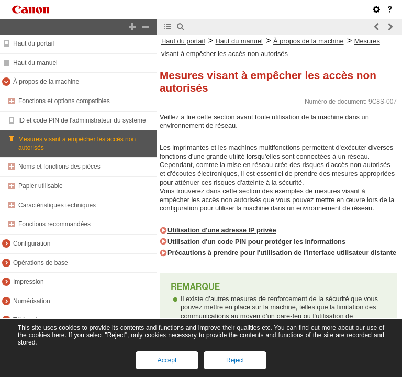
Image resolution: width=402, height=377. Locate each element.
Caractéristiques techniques (57, 205)
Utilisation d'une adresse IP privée (222, 230)
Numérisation (31, 301)
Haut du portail (33, 43)
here (58, 335)
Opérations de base (40, 263)
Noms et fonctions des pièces (59, 166)
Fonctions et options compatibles (64, 101)
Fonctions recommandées (54, 224)
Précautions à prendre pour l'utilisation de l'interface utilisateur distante (282, 253)
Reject (235, 360)
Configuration (31, 243)
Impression (28, 281)
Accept (167, 360)
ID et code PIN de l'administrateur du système (82, 120)
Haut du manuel (35, 62)
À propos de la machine (46, 81)
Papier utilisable (40, 186)
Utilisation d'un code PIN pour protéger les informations (256, 242)
